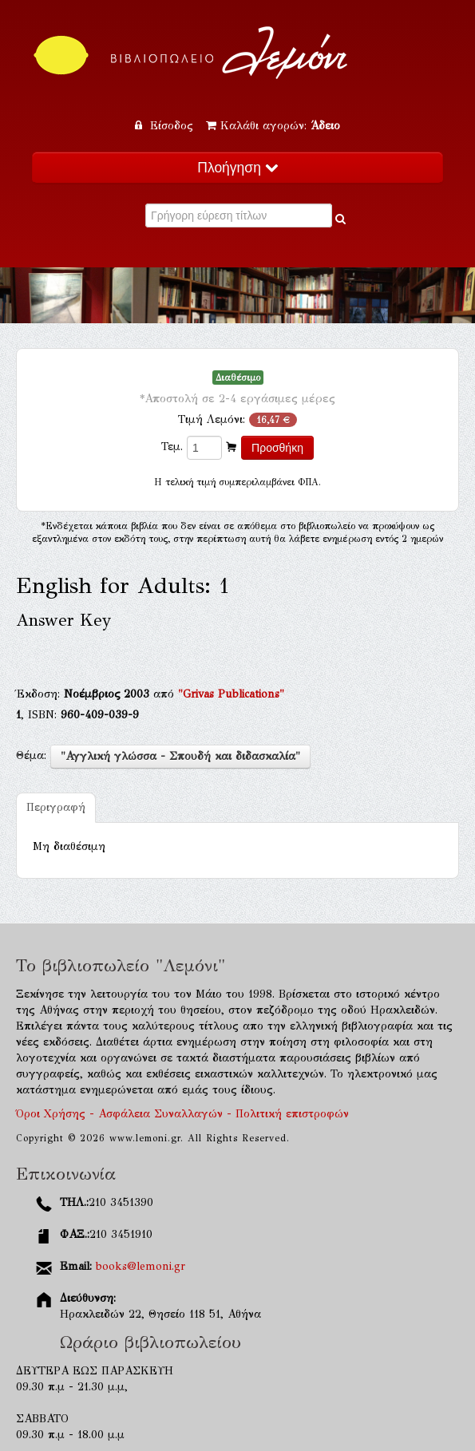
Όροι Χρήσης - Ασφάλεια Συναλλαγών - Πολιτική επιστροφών (182, 1114)
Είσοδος (166, 125)
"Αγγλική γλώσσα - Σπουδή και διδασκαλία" (180, 756)
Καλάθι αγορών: (273, 125)
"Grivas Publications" (231, 694)
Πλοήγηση (237, 168)
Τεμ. (172, 446)
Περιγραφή (55, 807)
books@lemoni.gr (140, 1266)
